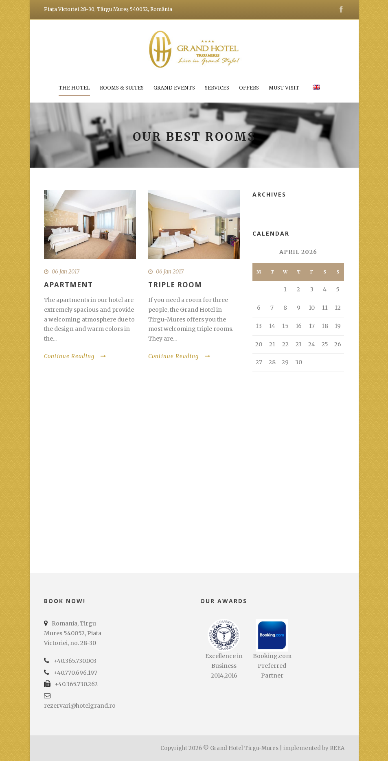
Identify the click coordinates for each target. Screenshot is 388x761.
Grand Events (174, 88)
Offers (249, 88)
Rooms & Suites (122, 88)
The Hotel (74, 88)
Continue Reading (75, 356)
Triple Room (175, 284)
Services (217, 88)
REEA (337, 748)
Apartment (68, 284)
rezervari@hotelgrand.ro (80, 705)
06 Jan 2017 (65, 271)
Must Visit (284, 88)
